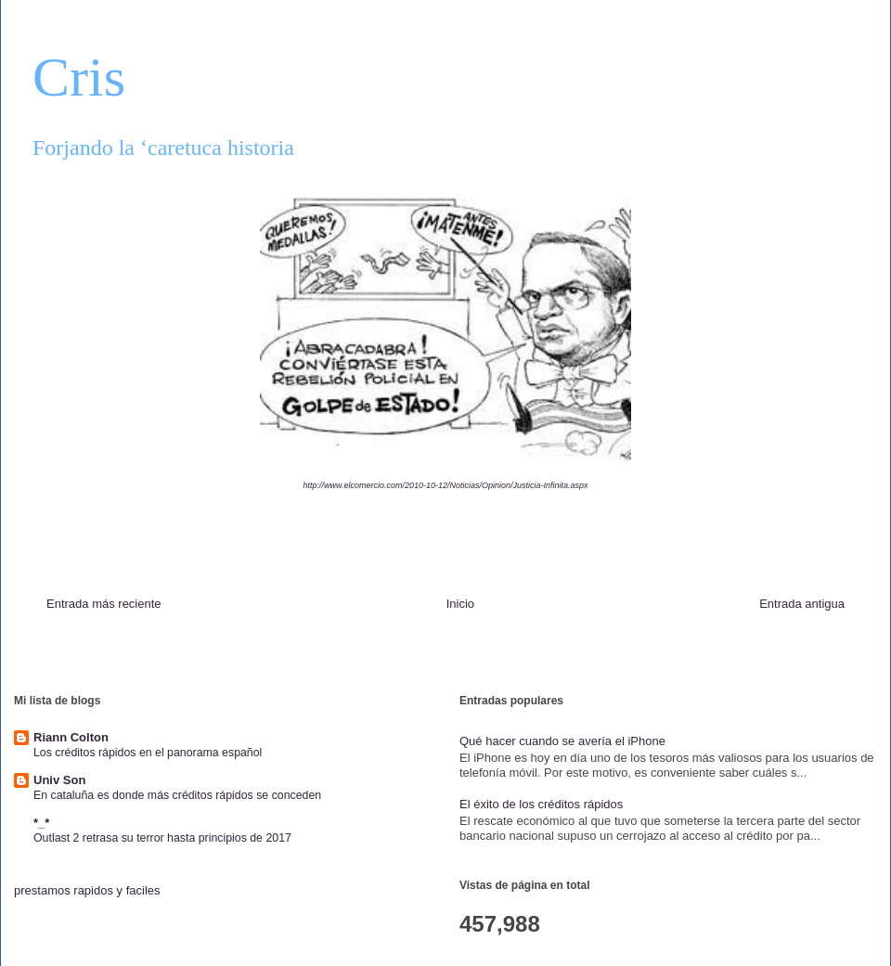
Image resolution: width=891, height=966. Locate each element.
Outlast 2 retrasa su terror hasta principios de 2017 (162, 837)
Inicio (460, 604)
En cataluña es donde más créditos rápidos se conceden (177, 795)
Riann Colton (71, 737)
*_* (41, 823)
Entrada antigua (802, 604)
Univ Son (59, 780)
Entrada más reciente (103, 604)
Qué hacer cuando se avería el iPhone (562, 741)
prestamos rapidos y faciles (87, 890)
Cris (78, 77)
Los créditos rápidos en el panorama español (147, 752)
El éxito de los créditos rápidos (541, 804)
